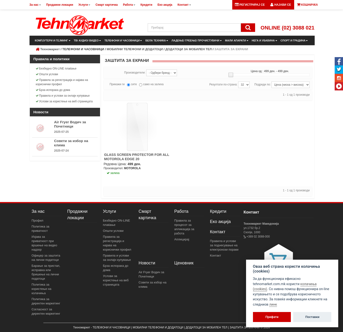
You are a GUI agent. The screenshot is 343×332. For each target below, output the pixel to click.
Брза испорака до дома (53, 90)
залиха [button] (113, 173)
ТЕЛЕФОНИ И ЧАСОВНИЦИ (123, 40)
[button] (280, 4)
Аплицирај (181, 239)
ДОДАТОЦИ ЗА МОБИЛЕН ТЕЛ (188, 49)
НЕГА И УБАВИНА (264, 40)
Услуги (109, 211)
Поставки (312, 317)
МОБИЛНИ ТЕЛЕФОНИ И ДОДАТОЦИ (135, 49)
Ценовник (184, 263)
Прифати (271, 317)
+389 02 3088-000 (258, 236)
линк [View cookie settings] (273, 304)
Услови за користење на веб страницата (64, 101)
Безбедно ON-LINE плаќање (56, 68)
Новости (147, 263)
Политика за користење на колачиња (41, 289)
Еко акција (220, 221)
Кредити (218, 211)
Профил (37, 220)
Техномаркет (50, 49)
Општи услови (47, 74)
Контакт (217, 231)
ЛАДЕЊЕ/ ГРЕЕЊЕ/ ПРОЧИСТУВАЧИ (197, 40)
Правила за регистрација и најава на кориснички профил (62, 82)
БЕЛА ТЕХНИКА (156, 40)
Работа (181, 211)
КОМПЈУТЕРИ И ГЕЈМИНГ (53, 40)
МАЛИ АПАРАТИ (236, 40)
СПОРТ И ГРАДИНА (294, 40)
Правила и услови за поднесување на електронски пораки (224, 245)
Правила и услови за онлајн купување (63, 95)
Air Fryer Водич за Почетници (70, 124)
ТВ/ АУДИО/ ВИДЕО (87, 40)
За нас (38, 211)
